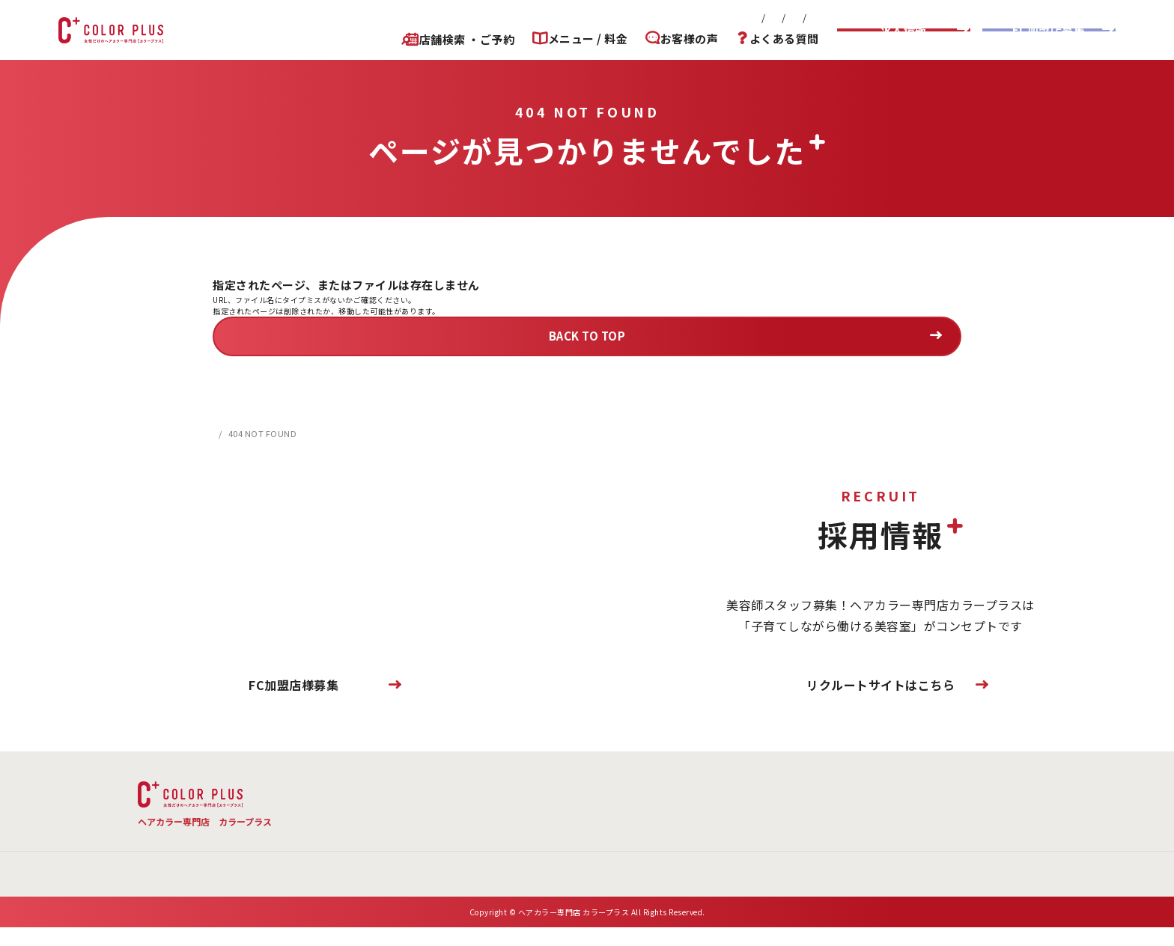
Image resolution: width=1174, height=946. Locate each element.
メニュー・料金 (442, 788)
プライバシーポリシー (768, 17)
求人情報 (903, 29)
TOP (348, 788)
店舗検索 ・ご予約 (454, 39)
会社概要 (600, 17)
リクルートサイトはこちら (880, 685)
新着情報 (540, 17)
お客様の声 (685, 38)
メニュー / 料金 (579, 38)
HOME (225, 433)
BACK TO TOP (587, 336)
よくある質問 (784, 38)
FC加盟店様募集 (293, 685)
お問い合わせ (669, 17)
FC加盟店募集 (1049, 29)
